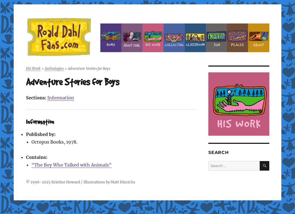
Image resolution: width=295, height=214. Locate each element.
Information (60, 97)
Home (110, 37)
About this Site (258, 37)
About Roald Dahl (131, 37)
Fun (216, 37)
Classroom (195, 37)
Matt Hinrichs (123, 182)
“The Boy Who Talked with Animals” (71, 165)
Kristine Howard (65, 182)
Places (237, 37)
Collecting (174, 37)
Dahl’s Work (152, 37)
